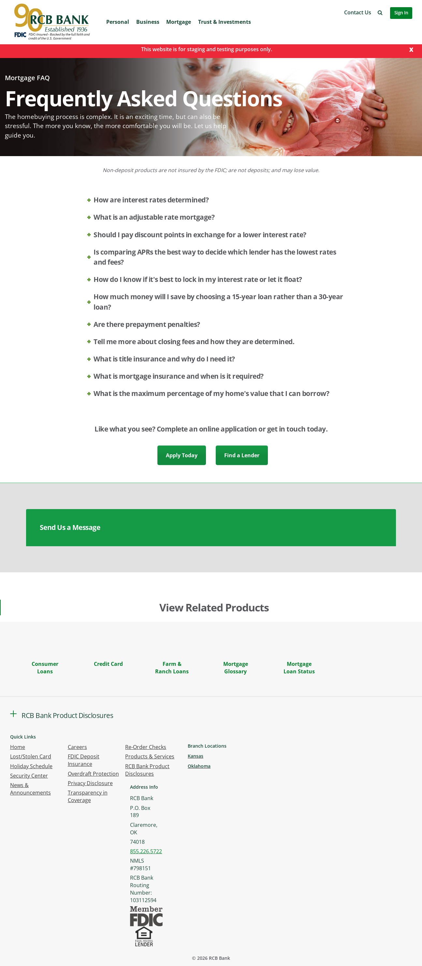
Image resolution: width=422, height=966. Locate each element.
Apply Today (181, 455)
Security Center (29, 775)
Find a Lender (241, 455)
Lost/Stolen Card (30, 756)
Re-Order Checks (145, 747)
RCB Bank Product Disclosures (147, 770)
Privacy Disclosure (90, 783)
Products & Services (149, 756)
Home (17, 747)
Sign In (401, 12)
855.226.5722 (146, 851)
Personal (117, 21)
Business (147, 21)
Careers (77, 747)
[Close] (411, 49)
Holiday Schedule (31, 766)
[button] (380, 12)
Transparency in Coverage (88, 796)
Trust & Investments (224, 21)
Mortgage (178, 21)
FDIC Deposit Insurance (83, 760)
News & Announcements (30, 789)
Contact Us (357, 12)
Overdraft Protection (93, 773)
